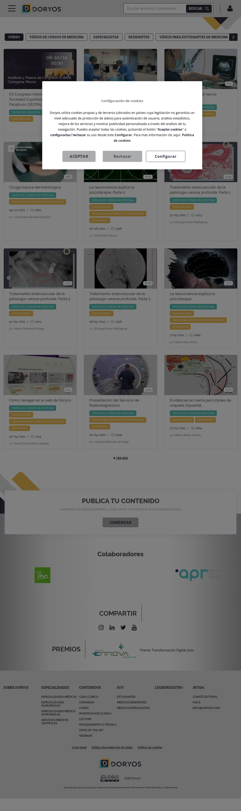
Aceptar (79, 156)
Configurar (123, 135)
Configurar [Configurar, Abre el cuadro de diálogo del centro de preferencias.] (166, 156)
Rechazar (123, 156)
